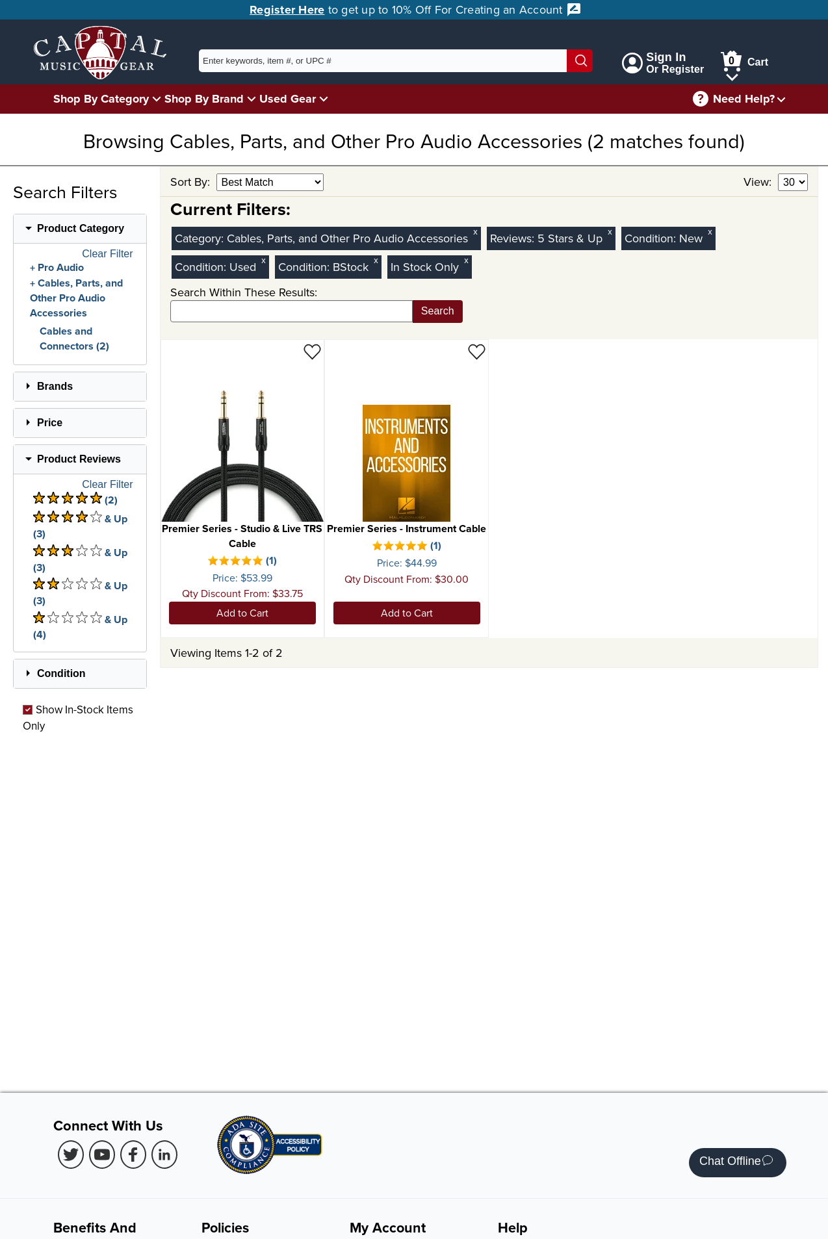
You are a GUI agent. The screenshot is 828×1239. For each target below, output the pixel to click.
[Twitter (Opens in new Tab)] (71, 1154)
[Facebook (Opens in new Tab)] (133, 1154)
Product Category (80, 228)
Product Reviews (79, 459)
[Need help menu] (781, 99)
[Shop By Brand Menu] (251, 98)
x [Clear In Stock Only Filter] (466, 260)
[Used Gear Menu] (323, 98)
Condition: (652, 238)
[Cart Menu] (732, 75)
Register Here (287, 10)
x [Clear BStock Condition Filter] (376, 260)
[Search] (580, 60)
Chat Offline (736, 1163)
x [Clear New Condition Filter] (710, 231)
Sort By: (191, 181)
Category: (201, 238)
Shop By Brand (204, 98)
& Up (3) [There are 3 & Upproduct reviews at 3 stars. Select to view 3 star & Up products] (80, 559)
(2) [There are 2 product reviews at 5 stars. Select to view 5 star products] (75, 499)
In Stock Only (425, 267)
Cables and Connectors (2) (74, 338)
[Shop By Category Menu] (156, 98)
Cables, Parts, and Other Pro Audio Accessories (76, 298)
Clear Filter (107, 254)
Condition (61, 673)
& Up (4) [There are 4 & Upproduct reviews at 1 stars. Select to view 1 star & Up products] (80, 626)
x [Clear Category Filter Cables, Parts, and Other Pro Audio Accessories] (475, 231)
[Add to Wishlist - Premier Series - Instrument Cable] (476, 351)
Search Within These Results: (243, 292)
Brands (55, 386)
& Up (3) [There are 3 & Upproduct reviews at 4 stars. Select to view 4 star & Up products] (80, 526)
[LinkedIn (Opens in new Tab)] (164, 1154)
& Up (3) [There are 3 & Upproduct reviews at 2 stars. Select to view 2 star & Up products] (80, 593)
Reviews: (513, 238)
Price (49, 422)
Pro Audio (61, 268)
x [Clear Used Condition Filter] (263, 260)
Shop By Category (101, 98)
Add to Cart (242, 613)
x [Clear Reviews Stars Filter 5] (610, 231)
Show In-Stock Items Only (78, 717)
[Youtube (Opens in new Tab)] (102, 1154)
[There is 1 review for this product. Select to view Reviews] (243, 562)
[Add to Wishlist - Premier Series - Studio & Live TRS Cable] (312, 351)
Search (437, 310)
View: (759, 181)
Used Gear (287, 98)
